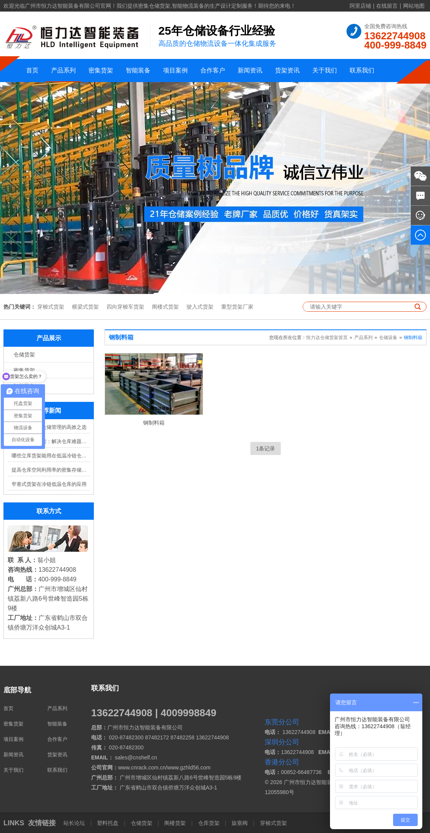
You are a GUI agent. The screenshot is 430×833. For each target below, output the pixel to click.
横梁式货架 (85, 307)
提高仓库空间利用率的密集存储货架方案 (51, 470)
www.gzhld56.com (189, 767)
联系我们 (362, 70)
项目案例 (175, 70)
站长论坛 (75, 823)
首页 (32, 70)
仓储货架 (24, 354)
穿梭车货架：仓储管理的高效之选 (49, 427)
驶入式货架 (200, 307)
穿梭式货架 (50, 307)
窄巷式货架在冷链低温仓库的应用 (49, 484)
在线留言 (387, 6)
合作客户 (212, 70)
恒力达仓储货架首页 (327, 337)
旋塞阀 (239, 823)
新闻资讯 (250, 70)
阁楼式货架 (165, 307)
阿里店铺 (360, 6)
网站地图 (414, 6)
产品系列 (63, 70)
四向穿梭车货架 (125, 307)
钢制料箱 (413, 337)
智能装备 (138, 70)
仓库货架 (209, 823)
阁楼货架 (175, 823)
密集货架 (100, 70)
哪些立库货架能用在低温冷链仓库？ (51, 455)
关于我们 (324, 70)
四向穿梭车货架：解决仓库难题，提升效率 (51, 441)
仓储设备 (388, 337)
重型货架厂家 (237, 307)
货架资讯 (287, 70)
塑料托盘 (108, 823)
